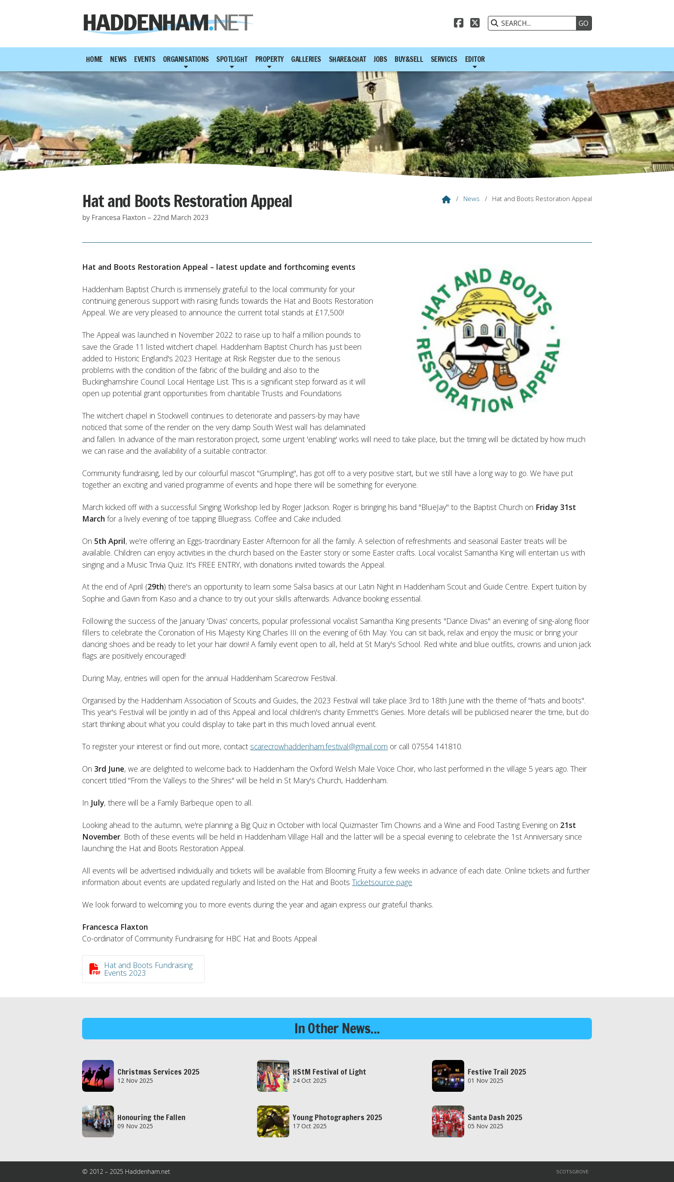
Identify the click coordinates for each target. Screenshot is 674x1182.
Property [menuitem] (269, 59)
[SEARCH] (534, 23)
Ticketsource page (382, 882)
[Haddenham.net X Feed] (475, 22)
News (471, 198)
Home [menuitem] (94, 59)
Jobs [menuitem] (380, 59)
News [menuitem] (118, 59)
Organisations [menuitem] (186, 59)
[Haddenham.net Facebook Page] (458, 22)
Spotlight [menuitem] (232, 59)
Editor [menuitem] (475, 59)
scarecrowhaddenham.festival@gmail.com (319, 746)
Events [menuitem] (144, 59)
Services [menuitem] (444, 59)
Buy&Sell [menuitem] (409, 59)
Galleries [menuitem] (306, 59)
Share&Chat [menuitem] (347, 59)
